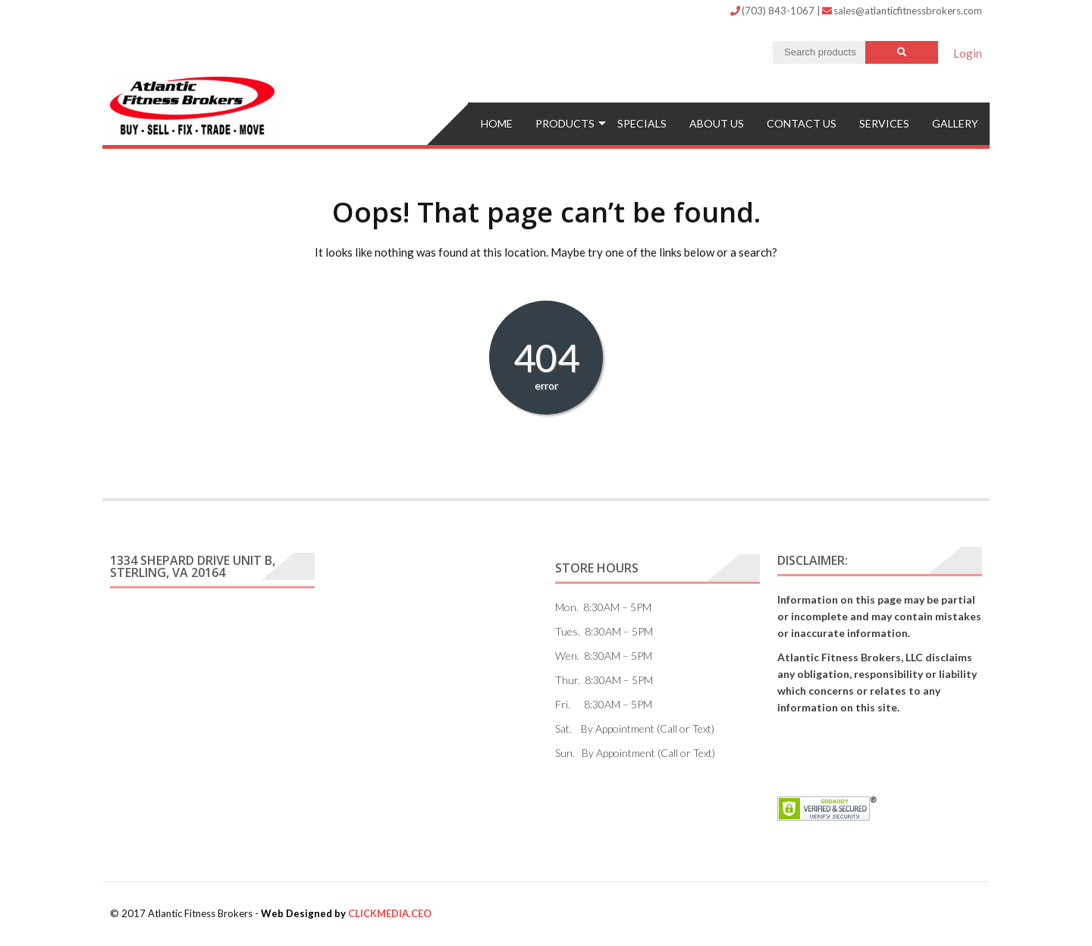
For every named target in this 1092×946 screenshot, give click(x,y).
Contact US (801, 123)
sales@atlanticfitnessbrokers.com (902, 11)
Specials (642, 123)
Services (884, 123)
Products (565, 123)
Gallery (955, 123)
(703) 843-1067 (773, 11)
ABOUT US (716, 123)
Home (497, 123)
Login (967, 53)
